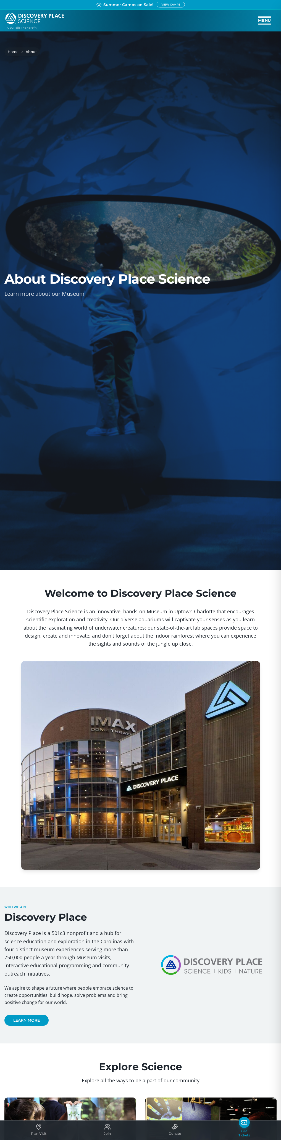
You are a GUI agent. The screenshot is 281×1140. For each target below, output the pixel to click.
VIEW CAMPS (170, 4)
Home (13, 51)
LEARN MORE (26, 1020)
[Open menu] (264, 20)
